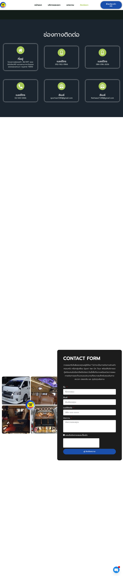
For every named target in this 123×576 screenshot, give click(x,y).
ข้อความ (67, 421)
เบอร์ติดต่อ (68, 411)
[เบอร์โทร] (61, 53)
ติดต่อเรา (84, 5)
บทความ (70, 5)
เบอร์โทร (61, 63)
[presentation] (81, 446)
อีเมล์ (61, 98)
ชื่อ (64, 390)
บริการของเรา (54, 5)
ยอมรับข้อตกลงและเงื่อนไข (76, 438)
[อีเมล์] (61, 89)
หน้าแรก (38, 5)
